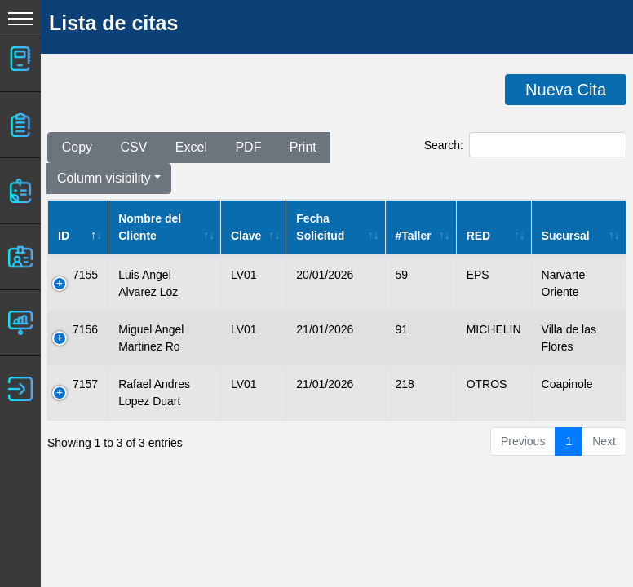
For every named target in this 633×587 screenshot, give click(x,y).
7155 (85, 274)
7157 (85, 384)
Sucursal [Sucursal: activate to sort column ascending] (566, 235)
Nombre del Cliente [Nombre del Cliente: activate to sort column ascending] (149, 227)
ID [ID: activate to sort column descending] (63, 235)
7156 (85, 329)
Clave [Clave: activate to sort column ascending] (246, 235)
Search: (525, 144)
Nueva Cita (565, 90)
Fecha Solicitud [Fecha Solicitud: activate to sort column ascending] (320, 227)
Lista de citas (113, 22)
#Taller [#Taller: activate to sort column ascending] (414, 235)
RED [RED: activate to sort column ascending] (479, 235)
